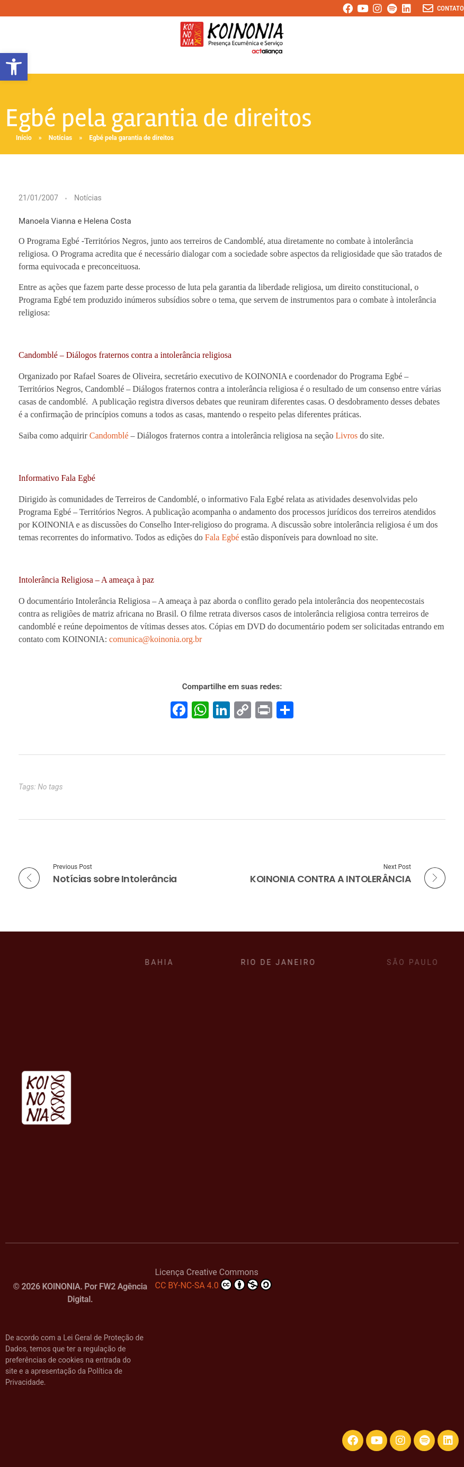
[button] (14, 67)
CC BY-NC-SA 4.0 (213, 1284)
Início (24, 138)
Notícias (61, 138)
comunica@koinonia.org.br (155, 639)
